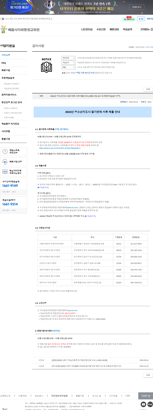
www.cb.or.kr (72, 207)
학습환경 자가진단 (10, 124)
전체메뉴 (145, 29)
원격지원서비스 (8, 94)
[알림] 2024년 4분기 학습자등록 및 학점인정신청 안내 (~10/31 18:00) (79, 360)
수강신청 (101, 29)
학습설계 (127, 29)
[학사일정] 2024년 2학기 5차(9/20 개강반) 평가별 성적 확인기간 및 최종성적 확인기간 (86, 366)
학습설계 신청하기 (11, 84)
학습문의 (66, 63)
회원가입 (150, 18)
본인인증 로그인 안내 (11, 102)
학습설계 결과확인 (11, 88)
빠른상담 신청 (15, 162)
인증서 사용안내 (11, 108)
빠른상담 (114, 29)
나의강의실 (87, 29)
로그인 (141, 18)
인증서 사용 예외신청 (13, 113)
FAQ (3, 63)
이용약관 (22, 396)
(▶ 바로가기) (89, 216)
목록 (148, 89)
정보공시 (39, 396)
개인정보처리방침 (59, 396)
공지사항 (5, 55)
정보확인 (62, 406)
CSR (127, 396)
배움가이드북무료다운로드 (15, 171)
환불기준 (5, 139)
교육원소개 (5, 396)
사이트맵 (5, 131)
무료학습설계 (7, 78)
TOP (145, 396)
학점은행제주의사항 (14, 151)
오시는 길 (96, 396)
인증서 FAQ (9, 117)
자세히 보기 (136, 7)
